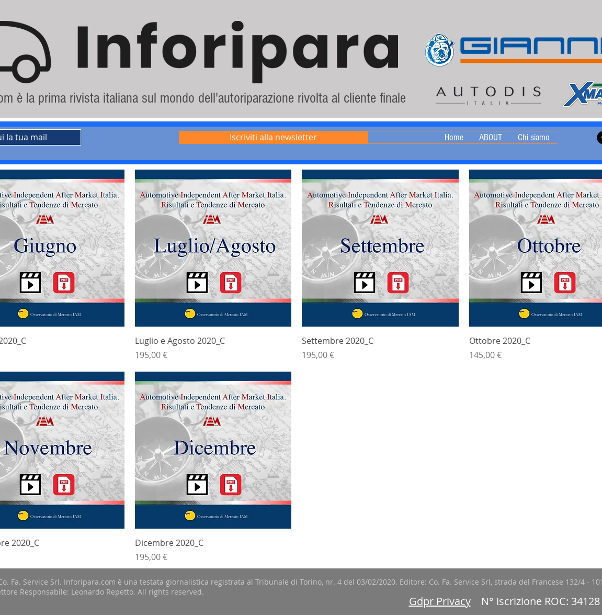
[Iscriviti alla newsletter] (273, 137)
